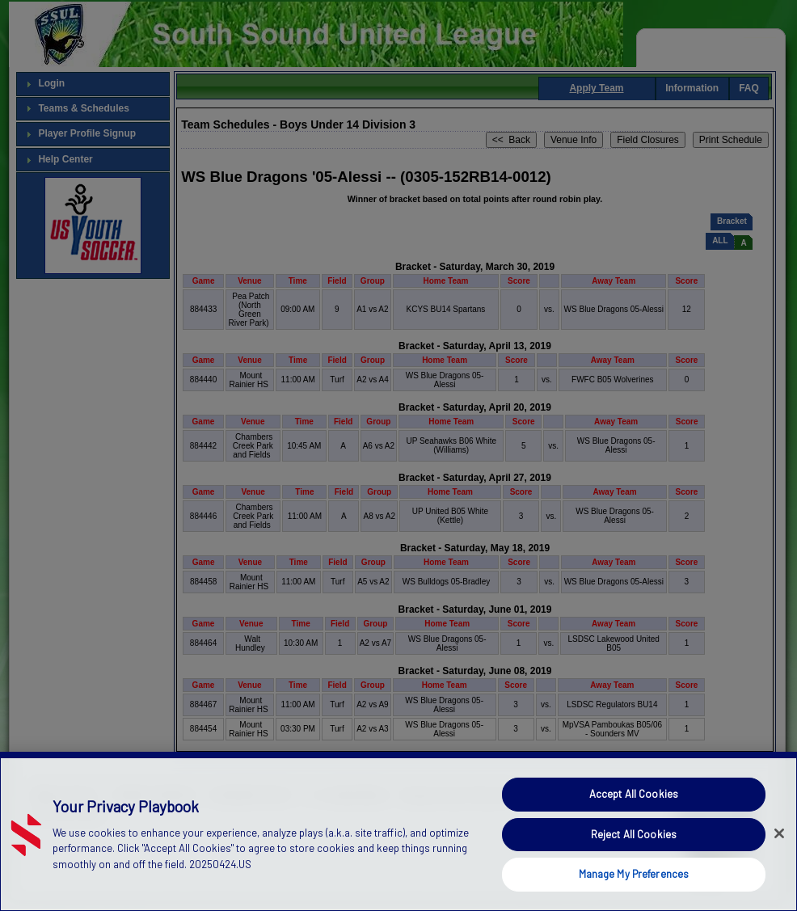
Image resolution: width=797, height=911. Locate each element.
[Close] (779, 833)
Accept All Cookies (633, 793)
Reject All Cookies (634, 834)
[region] (398, 831)
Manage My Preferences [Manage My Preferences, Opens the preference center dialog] (634, 873)
